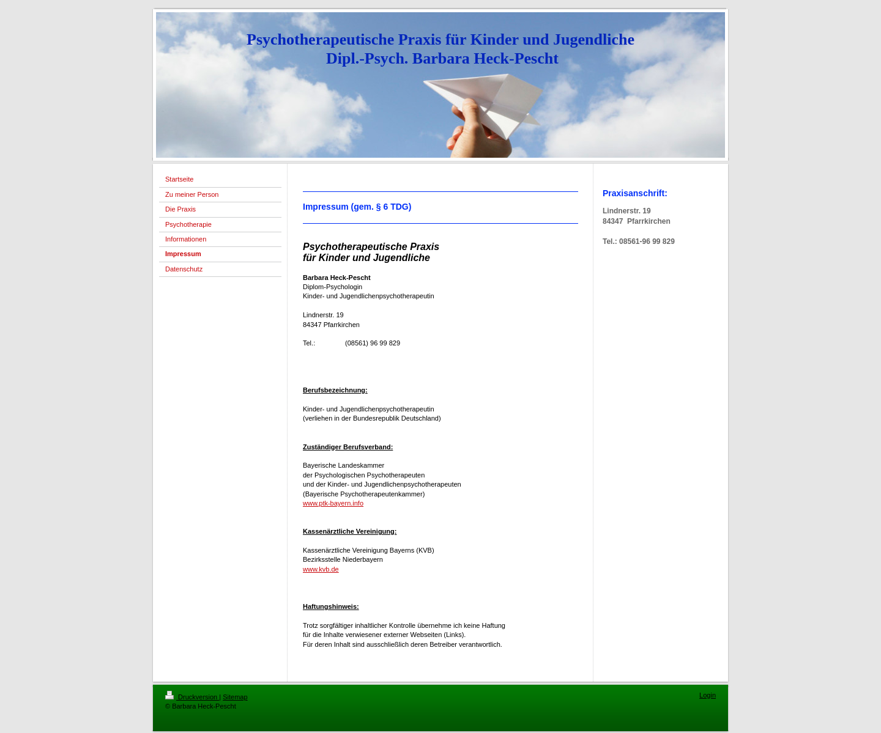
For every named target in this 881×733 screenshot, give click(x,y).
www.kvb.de (321, 569)
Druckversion (192, 697)
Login (707, 695)
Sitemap (235, 697)
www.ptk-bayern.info (333, 503)
